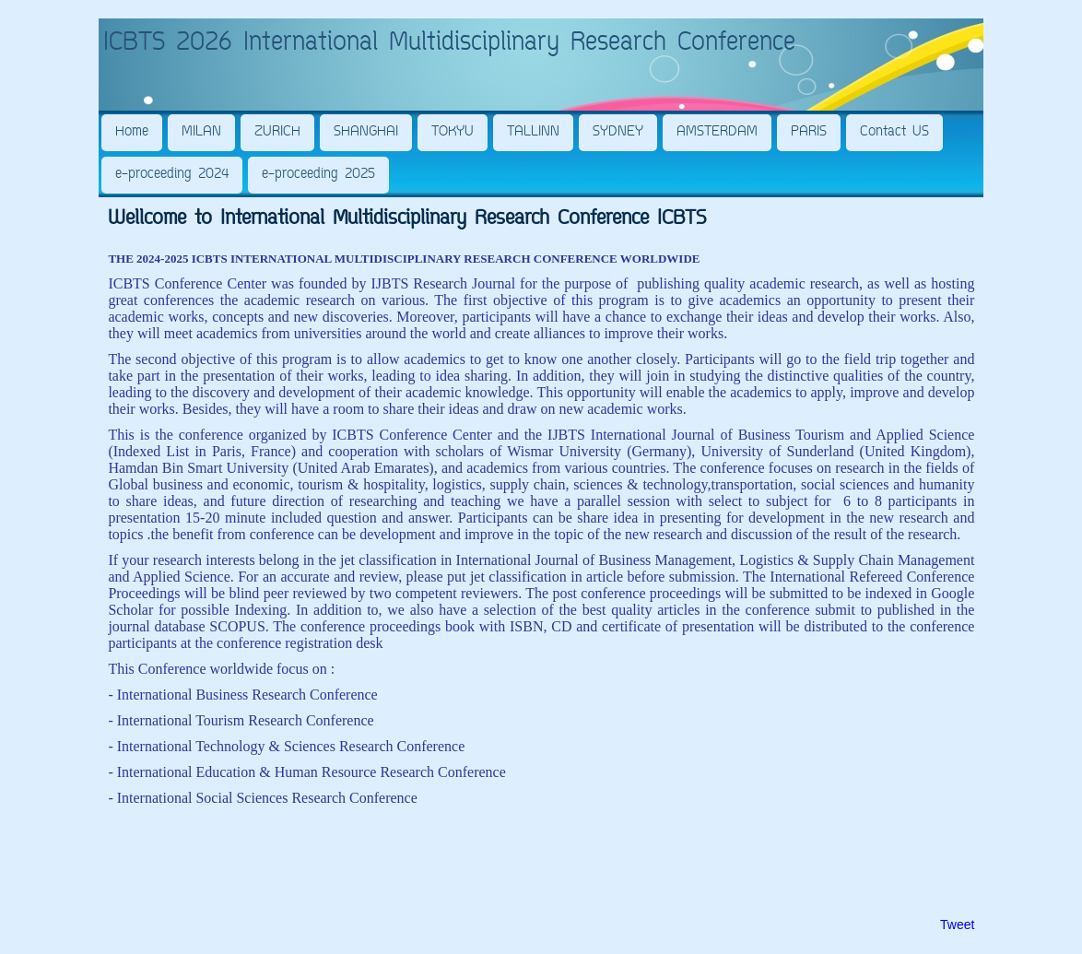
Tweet (957, 924)
